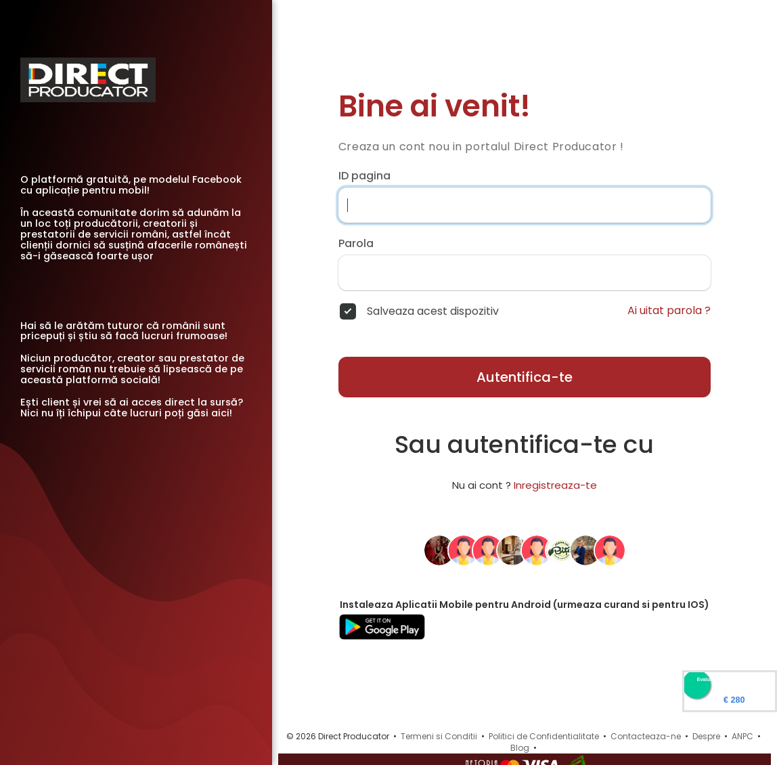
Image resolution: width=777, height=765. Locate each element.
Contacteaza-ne (645, 736)
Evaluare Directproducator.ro (729, 679)
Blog (519, 747)
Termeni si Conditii (439, 736)
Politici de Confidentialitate (544, 736)
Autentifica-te (524, 377)
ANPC (742, 736)
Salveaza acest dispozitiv (433, 311)
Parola (356, 243)
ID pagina (364, 176)
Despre (706, 736)
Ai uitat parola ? (669, 310)
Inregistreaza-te (555, 485)
